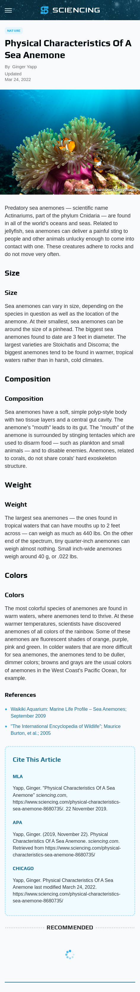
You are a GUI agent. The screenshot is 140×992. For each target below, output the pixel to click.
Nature (13, 30)
